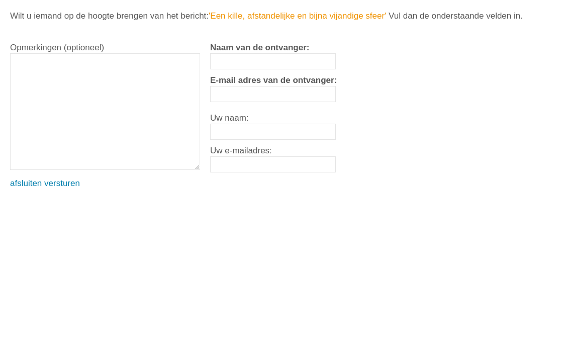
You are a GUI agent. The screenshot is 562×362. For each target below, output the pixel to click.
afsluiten (26, 183)
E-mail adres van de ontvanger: (273, 80)
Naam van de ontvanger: (259, 47)
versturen (62, 183)
